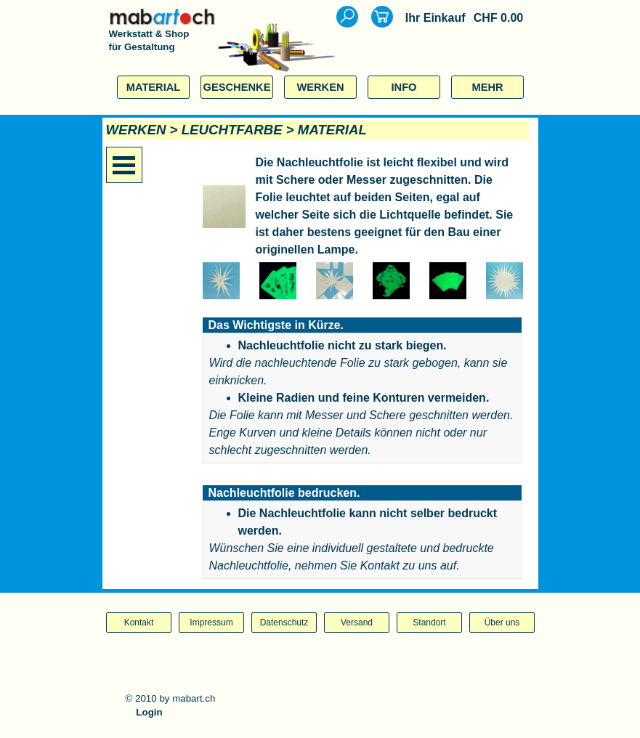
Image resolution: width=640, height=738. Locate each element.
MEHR (487, 87)
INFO (403, 87)
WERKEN (320, 87)
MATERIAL (153, 87)
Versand (357, 622)
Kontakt (139, 622)
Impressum (211, 622)
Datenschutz (284, 622)
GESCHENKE (237, 87)
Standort (429, 622)
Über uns (502, 622)
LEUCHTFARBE (232, 129)
